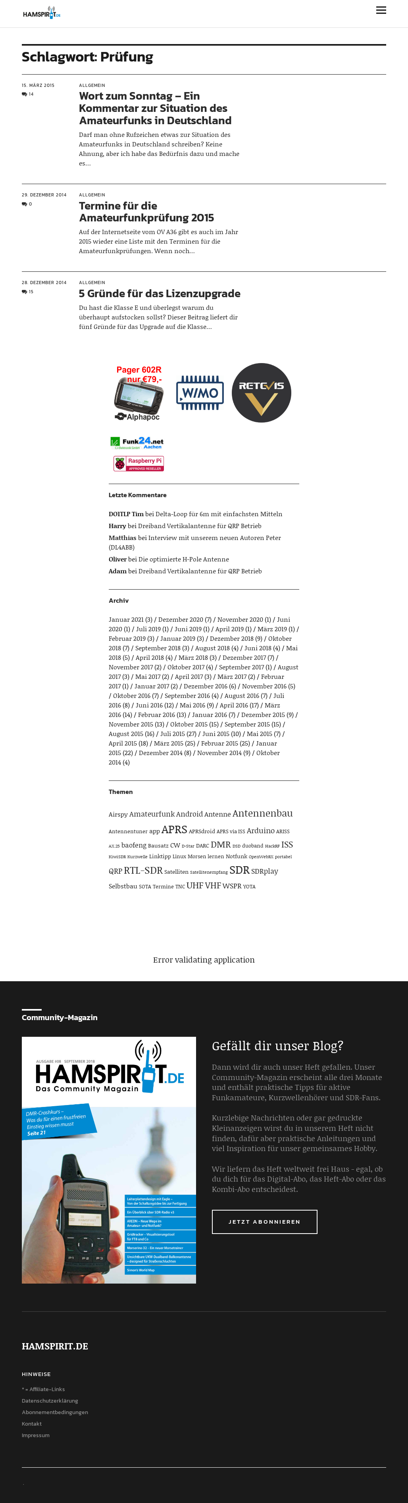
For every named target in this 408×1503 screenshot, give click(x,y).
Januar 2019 (177, 638)
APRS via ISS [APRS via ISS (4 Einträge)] (231, 831)
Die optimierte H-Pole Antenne (184, 558)
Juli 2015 (172, 733)
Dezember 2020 (180, 619)
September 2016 (187, 695)
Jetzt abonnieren (265, 1221)
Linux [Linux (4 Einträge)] (179, 856)
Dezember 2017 (244, 657)
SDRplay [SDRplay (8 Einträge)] (264, 871)
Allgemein (92, 85)
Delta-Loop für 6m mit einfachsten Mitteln (219, 513)
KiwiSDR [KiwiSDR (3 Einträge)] (117, 856)
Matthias (123, 537)
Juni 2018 (257, 647)
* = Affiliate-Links (43, 1389)
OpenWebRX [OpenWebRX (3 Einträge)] (261, 856)
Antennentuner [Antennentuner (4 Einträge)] (128, 831)
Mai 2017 (147, 676)
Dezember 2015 (263, 714)
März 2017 (231, 676)
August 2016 (242, 695)
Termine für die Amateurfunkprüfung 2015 (146, 211)
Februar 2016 (156, 714)
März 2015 (168, 743)
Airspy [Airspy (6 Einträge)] (118, 814)
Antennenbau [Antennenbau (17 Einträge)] (263, 812)
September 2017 (241, 666)
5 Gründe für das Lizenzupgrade (160, 293)
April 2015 (123, 743)
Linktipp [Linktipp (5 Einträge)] (160, 856)
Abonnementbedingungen (55, 1412)
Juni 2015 (215, 733)
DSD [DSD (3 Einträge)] (237, 846)
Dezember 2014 (161, 752)
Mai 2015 (259, 733)
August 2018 (212, 647)
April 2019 (230, 628)
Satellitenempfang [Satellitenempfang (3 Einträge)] (209, 872)
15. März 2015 (38, 85)
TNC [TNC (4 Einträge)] (180, 886)
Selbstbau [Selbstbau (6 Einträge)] (123, 885)
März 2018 (193, 657)
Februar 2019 (127, 638)
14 (31, 94)
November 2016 (264, 685)
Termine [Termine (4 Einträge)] (163, 886)
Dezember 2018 (232, 638)
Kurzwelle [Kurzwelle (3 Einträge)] (137, 856)
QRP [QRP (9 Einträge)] (115, 870)
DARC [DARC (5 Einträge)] (202, 845)
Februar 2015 (219, 743)
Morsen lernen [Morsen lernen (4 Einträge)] (206, 856)
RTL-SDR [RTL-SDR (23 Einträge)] (143, 870)
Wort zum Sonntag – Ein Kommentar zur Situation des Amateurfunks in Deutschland (155, 108)
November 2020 (240, 619)
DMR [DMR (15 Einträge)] (221, 844)
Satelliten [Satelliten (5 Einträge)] (176, 871)
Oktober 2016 (131, 695)
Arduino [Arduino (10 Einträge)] (261, 830)
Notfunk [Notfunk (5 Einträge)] (236, 856)
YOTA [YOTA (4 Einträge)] (249, 886)
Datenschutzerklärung (50, 1401)
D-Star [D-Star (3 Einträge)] (188, 846)
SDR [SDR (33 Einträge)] (239, 869)
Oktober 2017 (185, 666)
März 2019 (272, 628)
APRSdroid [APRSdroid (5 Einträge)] (202, 831)
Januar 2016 (209, 714)
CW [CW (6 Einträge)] (175, 845)
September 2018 (158, 647)
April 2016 (234, 704)
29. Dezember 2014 (44, 195)
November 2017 (131, 666)
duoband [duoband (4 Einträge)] (253, 845)
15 (31, 291)
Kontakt (32, 1424)
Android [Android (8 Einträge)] (189, 814)
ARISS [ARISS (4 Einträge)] (283, 831)
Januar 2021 (126, 619)
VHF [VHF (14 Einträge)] (213, 885)
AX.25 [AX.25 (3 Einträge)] (114, 846)
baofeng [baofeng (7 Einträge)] (133, 845)
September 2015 (247, 723)
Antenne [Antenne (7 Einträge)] (217, 814)
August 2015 (126, 733)
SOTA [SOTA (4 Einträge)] (145, 886)
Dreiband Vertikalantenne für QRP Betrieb (200, 525)
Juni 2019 (188, 628)
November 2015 (131, 723)
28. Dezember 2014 (44, 282)
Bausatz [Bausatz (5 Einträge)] (158, 845)
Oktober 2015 (189, 723)
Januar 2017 (152, 685)
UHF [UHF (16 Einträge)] (195, 884)
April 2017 (189, 676)
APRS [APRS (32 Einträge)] (174, 829)
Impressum (36, 1435)
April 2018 (150, 657)
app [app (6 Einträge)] (154, 830)
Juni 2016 (149, 704)
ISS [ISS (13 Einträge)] (287, 844)
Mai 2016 (192, 704)
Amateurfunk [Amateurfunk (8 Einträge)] (152, 814)
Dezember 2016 (205, 685)
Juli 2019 (148, 628)
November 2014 (219, 752)
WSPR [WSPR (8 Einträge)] (232, 885)
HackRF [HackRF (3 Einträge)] (272, 846)
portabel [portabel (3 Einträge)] (283, 856)
